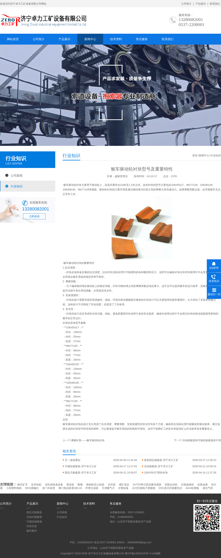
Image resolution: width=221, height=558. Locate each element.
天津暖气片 (108, 488)
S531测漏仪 (32, 488)
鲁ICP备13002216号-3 (138, 553)
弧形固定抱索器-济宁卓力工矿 (161, 460)
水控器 (111, 484)
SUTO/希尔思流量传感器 (147, 484)
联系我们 (215, 3)
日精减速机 (187, 484)
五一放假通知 (72, 460)
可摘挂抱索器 (34, 521)
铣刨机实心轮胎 (95, 484)
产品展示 (201, 3)
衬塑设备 (123, 488)
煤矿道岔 (124, 484)
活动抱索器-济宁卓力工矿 (158, 466)
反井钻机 (36, 484)
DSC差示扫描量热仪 (170, 488)
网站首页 (13, 39)
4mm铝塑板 (192, 488)
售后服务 (142, 39)
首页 (194, 155)
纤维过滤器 (91, 488)
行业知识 (16, 186)
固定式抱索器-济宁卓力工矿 (81, 472)
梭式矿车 (22, 484)
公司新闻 (16, 175)
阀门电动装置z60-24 (70, 488)
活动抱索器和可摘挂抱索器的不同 (201, 440)
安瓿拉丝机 (171, 484)
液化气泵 (208, 488)
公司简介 (186, 3)
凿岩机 (70, 484)
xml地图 (155, 553)
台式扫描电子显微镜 (143, 488)
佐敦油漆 (202, 484)
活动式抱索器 (34, 516)
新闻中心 (90, 39)
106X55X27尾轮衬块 (156, 472)
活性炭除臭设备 (54, 484)
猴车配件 (32, 530)
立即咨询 (34, 216)
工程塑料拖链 (14, 488)
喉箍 (80, 484)
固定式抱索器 (34, 512)
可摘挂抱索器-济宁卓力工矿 (81, 466)
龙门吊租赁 (48, 488)
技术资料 (116, 39)
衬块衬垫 (32, 526)
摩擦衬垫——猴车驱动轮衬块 (88, 440)
